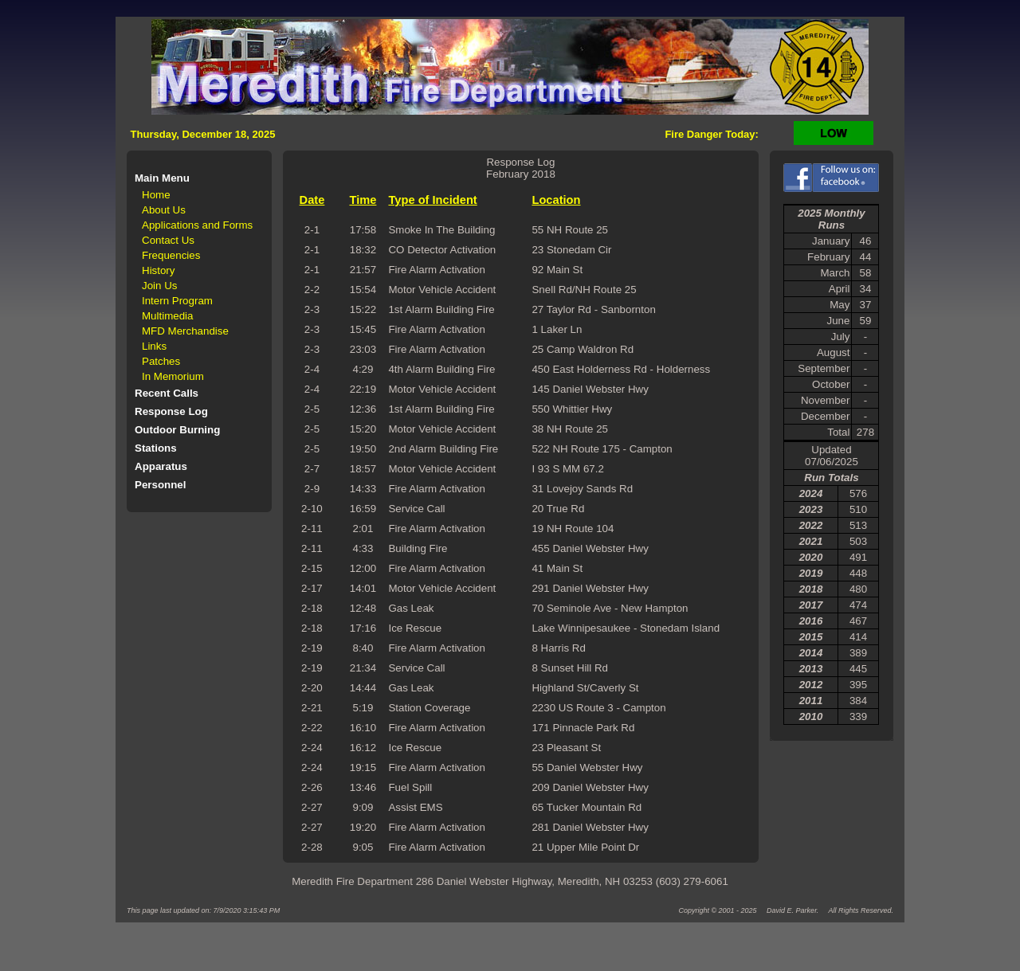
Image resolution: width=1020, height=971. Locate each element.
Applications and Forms (197, 225)
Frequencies (171, 255)
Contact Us (168, 240)
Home (156, 195)
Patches (161, 361)
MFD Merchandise (185, 331)
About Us (164, 210)
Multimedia (167, 316)
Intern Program (177, 301)
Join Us (159, 286)
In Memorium (173, 376)
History (158, 270)
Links (154, 346)
